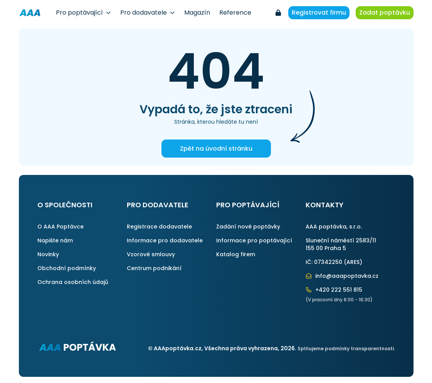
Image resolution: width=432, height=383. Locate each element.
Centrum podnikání (154, 268)
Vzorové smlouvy (151, 254)
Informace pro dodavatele (165, 240)
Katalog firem (235, 254)
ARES (353, 262)
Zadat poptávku (384, 12)
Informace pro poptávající (254, 240)
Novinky (48, 254)
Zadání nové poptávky (248, 226)
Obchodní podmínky (66, 268)
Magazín (197, 12)
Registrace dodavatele (159, 226)
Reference (235, 12)
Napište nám (55, 240)
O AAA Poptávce (60, 226)
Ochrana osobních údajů (72, 282)
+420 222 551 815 (334, 290)
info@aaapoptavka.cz (342, 276)
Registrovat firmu (319, 12)
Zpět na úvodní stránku (216, 148)
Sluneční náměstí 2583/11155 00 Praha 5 (341, 244)
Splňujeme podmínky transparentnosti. (346, 348)
